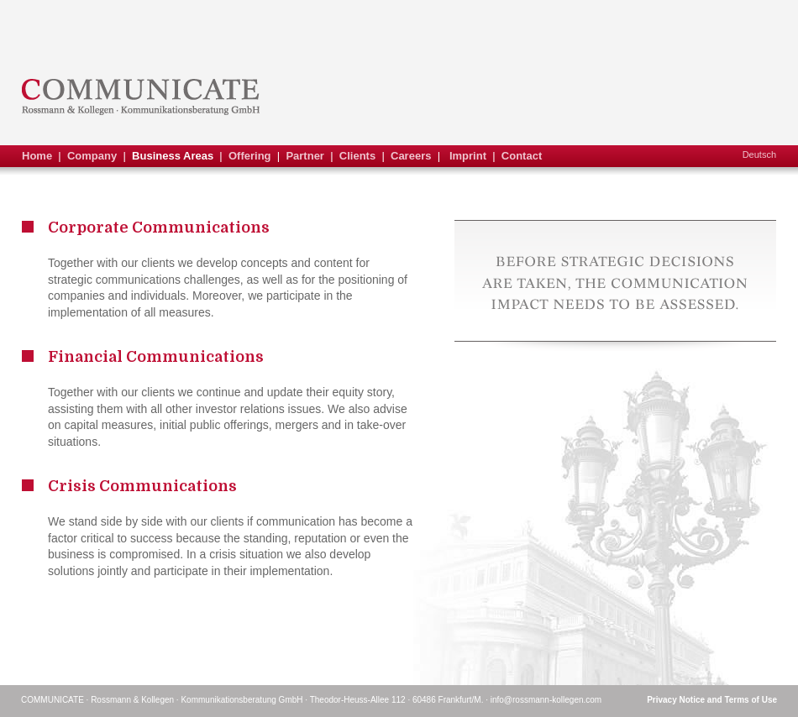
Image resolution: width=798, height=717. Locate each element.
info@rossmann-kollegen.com (546, 699)
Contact (521, 155)
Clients (357, 155)
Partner (305, 155)
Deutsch (759, 154)
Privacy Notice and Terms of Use (712, 699)
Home (37, 155)
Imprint (467, 155)
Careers (411, 155)
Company (92, 155)
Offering (249, 155)
